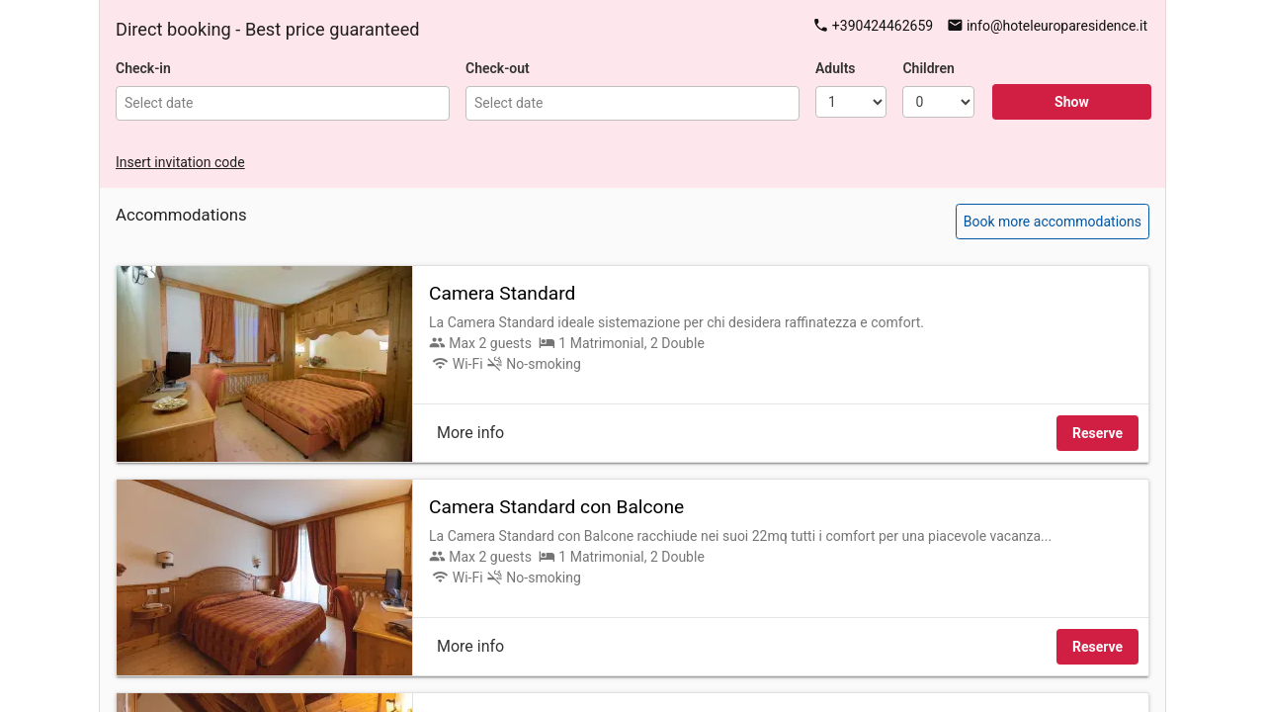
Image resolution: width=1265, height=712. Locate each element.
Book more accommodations (1052, 221)
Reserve (1097, 433)
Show (1071, 102)
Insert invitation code (180, 162)
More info (470, 432)
